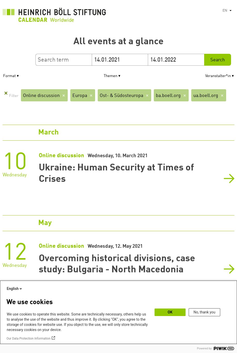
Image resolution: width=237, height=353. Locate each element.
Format (9, 76)
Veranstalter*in (218, 76)
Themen (110, 76)
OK (170, 312)
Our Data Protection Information (28, 338)
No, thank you (205, 312)
